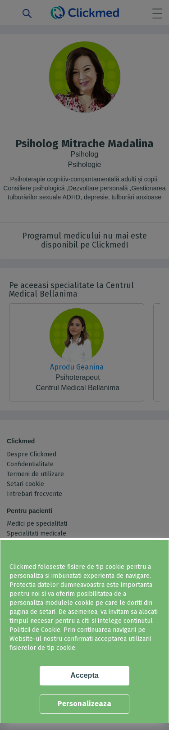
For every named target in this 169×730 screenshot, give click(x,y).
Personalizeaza (84, 703)
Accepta (84, 675)
